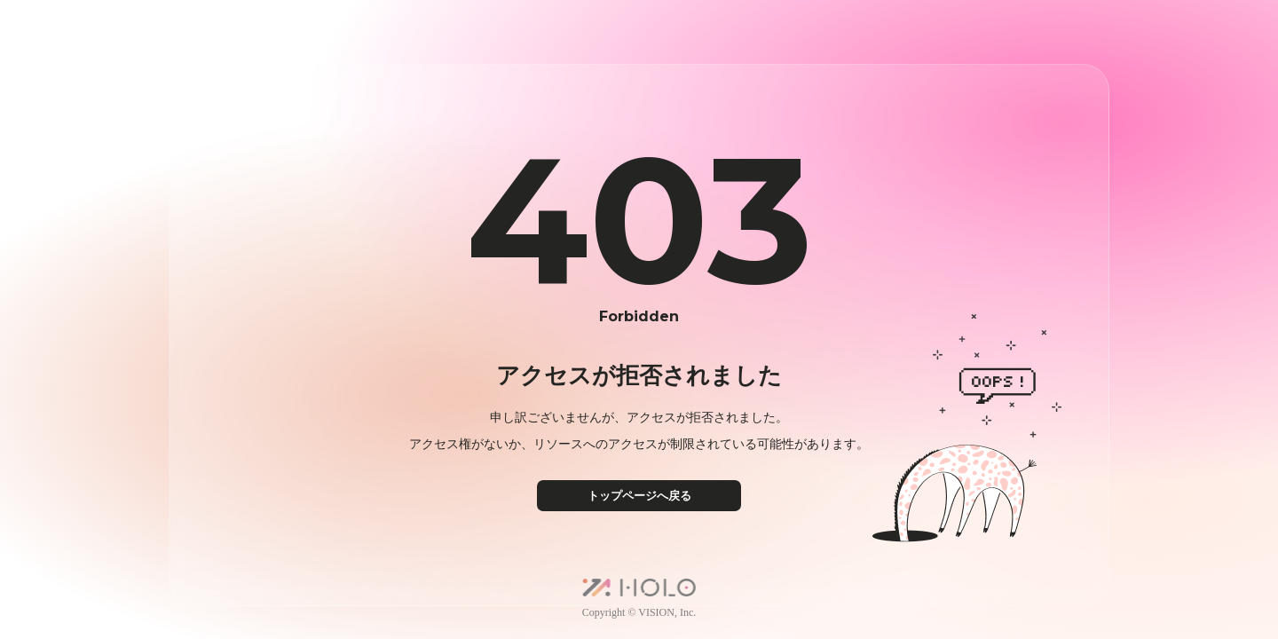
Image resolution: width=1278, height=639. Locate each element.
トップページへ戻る (639, 495)
